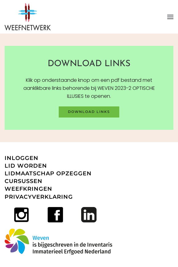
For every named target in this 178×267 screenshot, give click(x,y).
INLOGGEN (21, 158)
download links (89, 112)
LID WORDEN (26, 165)
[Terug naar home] (28, 16)
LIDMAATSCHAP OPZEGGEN (48, 173)
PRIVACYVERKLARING (39, 196)
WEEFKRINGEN (28, 188)
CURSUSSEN (23, 181)
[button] (170, 17)
